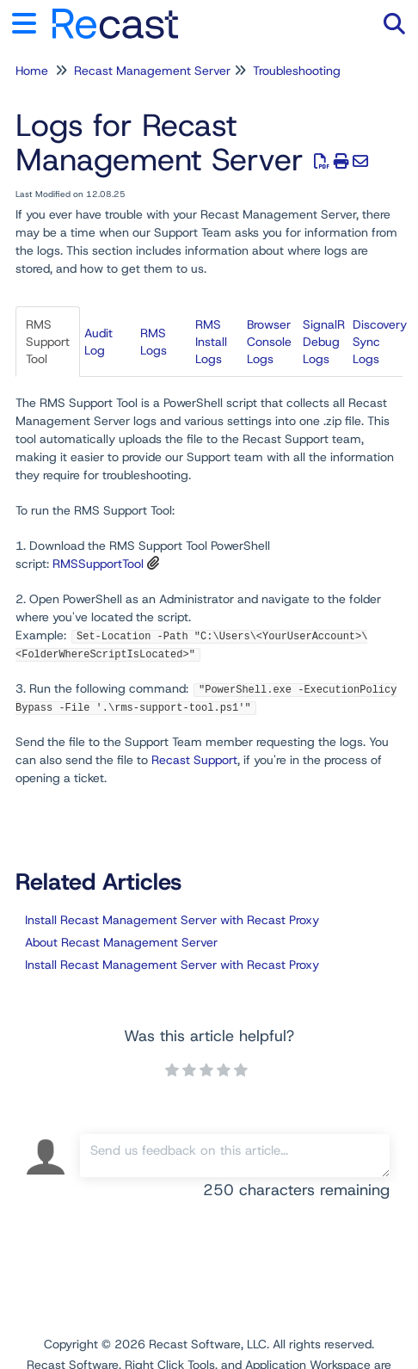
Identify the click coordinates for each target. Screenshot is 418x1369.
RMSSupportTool (98, 563)
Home (31, 70)
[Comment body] (235, 1155)
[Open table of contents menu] (30, 21)
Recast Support (194, 760)
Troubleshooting (297, 70)
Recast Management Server (152, 70)
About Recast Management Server (121, 942)
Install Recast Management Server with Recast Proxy (172, 920)
